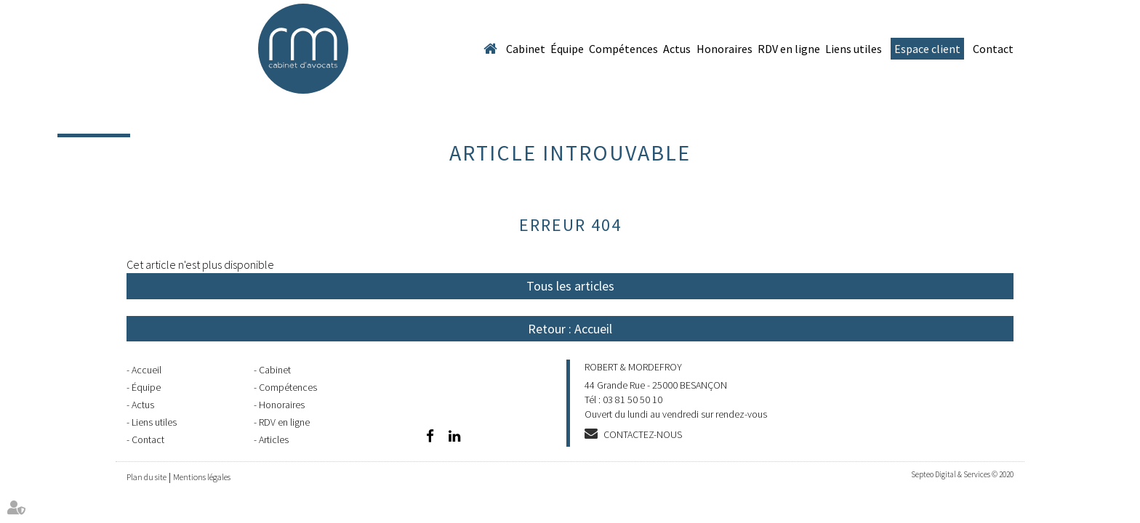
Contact (993, 48)
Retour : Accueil (570, 328)
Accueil (490, 48)
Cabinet (525, 48)
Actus (677, 48)
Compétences (623, 48)
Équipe (567, 48)
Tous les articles (570, 285)
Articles (274, 439)
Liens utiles (853, 48)
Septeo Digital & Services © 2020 (962, 474)
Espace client (927, 48)
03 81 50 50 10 (632, 399)
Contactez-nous (642, 434)
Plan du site (146, 476)
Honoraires (724, 48)
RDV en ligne (789, 48)
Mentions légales (201, 476)
